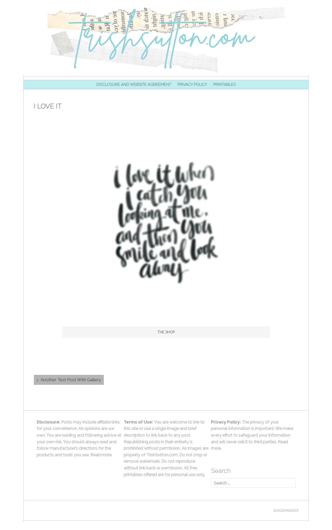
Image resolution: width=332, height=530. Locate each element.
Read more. (101, 454)
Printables (224, 84)
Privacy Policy (192, 84)
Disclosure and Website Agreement (133, 84)
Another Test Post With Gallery (71, 379)
